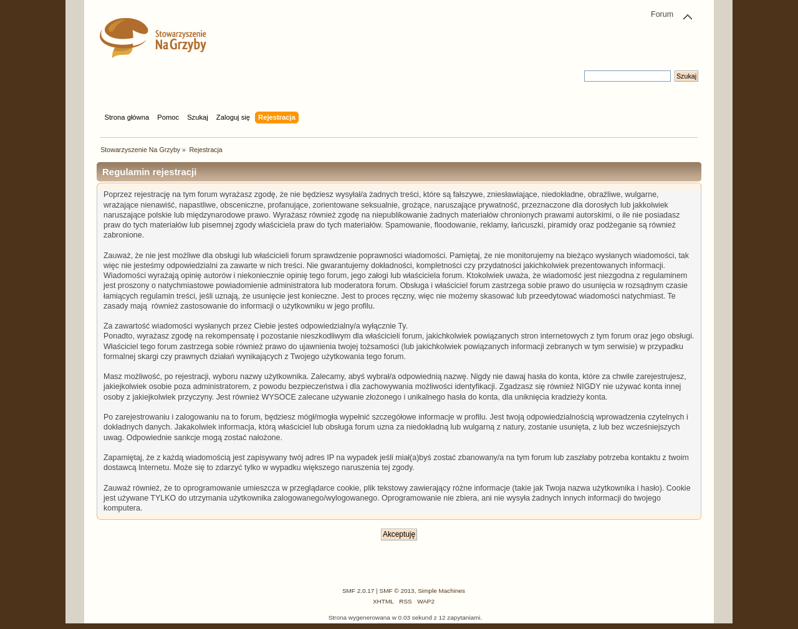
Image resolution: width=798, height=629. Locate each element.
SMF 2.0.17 (358, 590)
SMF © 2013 (397, 590)
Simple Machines (441, 590)
